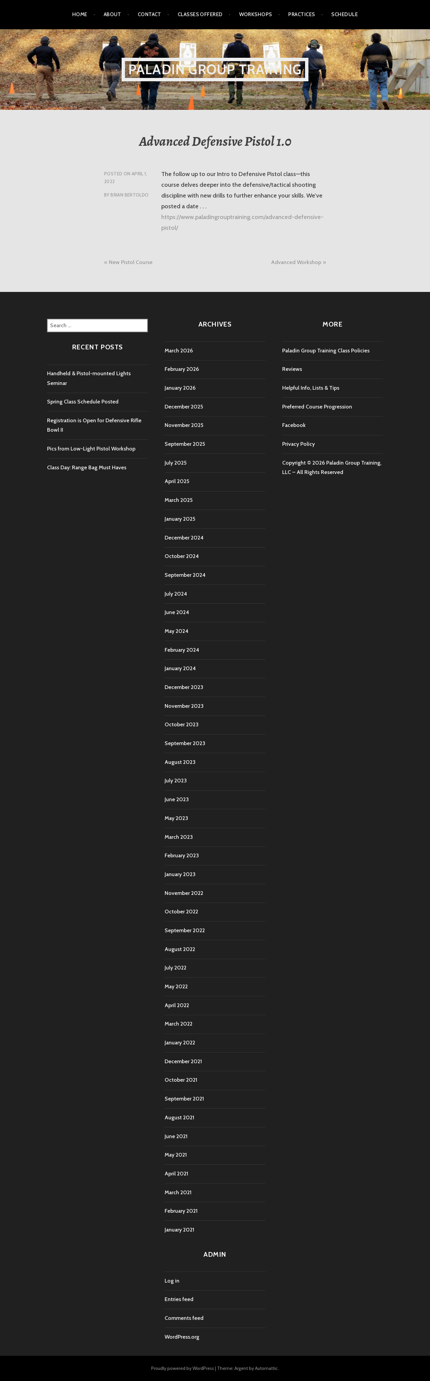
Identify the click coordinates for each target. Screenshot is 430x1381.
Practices (301, 14)
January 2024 (180, 668)
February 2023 (182, 855)
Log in (172, 1281)
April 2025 (177, 481)
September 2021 (184, 1098)
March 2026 (179, 350)
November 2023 (184, 706)
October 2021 (181, 1080)
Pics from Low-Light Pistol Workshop (91, 448)
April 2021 (176, 1173)
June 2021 (176, 1136)
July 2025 (175, 463)
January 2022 (180, 1042)
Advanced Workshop (296, 262)
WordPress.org (182, 1337)
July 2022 (175, 967)
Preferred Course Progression (317, 406)
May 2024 (176, 631)
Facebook (294, 425)
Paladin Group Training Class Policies (326, 350)
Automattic (266, 1368)
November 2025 (184, 425)
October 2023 (182, 724)
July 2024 (176, 594)
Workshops (255, 14)
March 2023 (179, 837)
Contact (149, 14)
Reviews (292, 369)
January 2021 (179, 1229)
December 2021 (183, 1061)
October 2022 (181, 911)
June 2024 (177, 612)
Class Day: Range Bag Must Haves (86, 467)
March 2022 (178, 1024)
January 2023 (180, 874)
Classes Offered (200, 14)
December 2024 (184, 537)
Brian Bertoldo (129, 195)
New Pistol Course (131, 262)
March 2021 (178, 1192)
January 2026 (180, 388)
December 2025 (184, 406)
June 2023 (177, 799)
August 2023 (180, 762)
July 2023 (176, 780)
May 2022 (176, 986)
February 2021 (181, 1211)
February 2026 (182, 369)
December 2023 (184, 687)
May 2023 (176, 818)
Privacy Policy (298, 444)
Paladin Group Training (215, 69)
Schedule (344, 14)
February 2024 (182, 650)
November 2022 (184, 893)
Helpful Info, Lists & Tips (310, 388)
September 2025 (185, 444)
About (112, 14)
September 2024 (185, 575)
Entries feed (179, 1299)
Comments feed (184, 1318)
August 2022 (180, 949)
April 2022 (177, 1005)
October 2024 (182, 556)
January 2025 (180, 519)
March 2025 (178, 500)
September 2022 (185, 930)
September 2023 (185, 743)
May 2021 (176, 1155)
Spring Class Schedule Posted (83, 401)
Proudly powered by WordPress (182, 1368)
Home (79, 14)
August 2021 (179, 1117)
